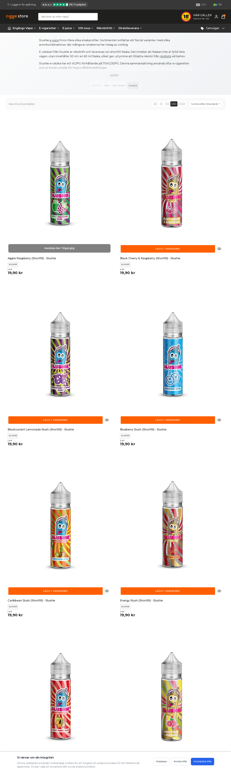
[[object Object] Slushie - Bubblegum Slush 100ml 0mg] (87, 575)
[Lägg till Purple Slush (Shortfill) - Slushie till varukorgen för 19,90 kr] (83, 475)
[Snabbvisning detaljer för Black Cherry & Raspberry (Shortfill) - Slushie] (106, 174)
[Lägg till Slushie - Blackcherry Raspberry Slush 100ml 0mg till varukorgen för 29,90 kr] (196, 475)
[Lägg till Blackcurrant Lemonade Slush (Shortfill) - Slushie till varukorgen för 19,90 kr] (140, 174)
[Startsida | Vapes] (9, 28)
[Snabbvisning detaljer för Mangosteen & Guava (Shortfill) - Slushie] (106, 374)
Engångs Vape (24, 28)
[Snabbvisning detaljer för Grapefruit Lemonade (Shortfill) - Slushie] (219, 274)
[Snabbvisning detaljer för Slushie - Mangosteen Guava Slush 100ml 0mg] (163, 575)
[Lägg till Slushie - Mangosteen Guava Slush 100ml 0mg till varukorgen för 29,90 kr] (140, 575)
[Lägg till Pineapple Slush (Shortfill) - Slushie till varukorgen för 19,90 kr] (27, 475)
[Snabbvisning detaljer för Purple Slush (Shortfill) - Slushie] (106, 475)
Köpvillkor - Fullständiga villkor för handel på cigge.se (149, 729)
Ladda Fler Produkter (115, 620)
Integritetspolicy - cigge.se (146, 737)
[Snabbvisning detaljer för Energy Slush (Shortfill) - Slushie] (106, 274)
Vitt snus (85, 28)
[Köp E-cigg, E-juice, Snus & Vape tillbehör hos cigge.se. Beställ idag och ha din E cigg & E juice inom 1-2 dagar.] (19, 701)
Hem (106, 85)
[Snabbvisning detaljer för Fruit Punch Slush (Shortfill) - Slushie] (163, 274)
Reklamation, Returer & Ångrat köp (100, 716)
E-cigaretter (49, 28)
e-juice (54, 40)
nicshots (165, 56)
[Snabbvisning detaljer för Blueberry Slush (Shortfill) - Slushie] (219, 174)
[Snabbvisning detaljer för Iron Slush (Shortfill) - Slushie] (50, 374)
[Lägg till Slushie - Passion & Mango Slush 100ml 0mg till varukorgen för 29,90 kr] (196, 575)
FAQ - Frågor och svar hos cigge (149, 710)
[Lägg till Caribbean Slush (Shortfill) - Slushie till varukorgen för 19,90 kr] (27, 274)
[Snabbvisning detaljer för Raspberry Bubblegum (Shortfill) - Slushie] (163, 475)
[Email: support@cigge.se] (19, 725)
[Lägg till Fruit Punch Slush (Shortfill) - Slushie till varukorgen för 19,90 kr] (140, 274)
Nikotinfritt (106, 28)
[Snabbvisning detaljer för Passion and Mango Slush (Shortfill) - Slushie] (219, 374)
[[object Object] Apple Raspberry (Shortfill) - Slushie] (31, 173)
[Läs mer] (115, 75)
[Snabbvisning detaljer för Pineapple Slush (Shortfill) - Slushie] (50, 475)
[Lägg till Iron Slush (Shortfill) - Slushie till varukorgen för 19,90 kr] (27, 374)
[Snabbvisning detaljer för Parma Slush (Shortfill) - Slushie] (163, 374)
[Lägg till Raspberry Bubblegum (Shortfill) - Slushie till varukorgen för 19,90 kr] (140, 475)
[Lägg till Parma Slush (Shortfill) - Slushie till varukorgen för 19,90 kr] (140, 374)
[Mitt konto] (216, 17)
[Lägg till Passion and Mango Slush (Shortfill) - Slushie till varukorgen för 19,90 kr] (196, 374)
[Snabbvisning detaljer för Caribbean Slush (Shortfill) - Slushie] (50, 274)
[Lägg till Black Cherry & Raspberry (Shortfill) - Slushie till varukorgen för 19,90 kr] (83, 174)
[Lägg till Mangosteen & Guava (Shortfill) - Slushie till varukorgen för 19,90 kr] (83, 374)
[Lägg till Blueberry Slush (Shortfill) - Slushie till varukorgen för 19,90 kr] (196, 174)
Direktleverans (130, 28)
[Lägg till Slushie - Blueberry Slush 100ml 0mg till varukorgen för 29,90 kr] (27, 575)
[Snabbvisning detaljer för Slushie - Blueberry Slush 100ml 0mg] (50, 575)
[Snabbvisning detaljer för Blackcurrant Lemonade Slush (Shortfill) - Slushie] (163, 174)
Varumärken (119, 85)
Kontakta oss (87, 710)
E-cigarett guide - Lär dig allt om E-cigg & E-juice (202, 712)
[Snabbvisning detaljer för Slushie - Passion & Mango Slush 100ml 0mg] (219, 575)
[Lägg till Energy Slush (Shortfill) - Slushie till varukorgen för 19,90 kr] (83, 274)
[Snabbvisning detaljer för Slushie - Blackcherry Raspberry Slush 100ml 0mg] (219, 475)
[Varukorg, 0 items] (223, 17)
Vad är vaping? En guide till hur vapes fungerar (203, 744)
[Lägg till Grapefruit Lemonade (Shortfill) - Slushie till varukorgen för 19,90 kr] (196, 274)
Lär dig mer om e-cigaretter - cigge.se (198, 733)
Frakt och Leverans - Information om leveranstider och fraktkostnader (152, 718)
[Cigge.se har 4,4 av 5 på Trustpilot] (64, 4)
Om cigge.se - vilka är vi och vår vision (199, 723)
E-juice (69, 28)
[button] (206, 104)
